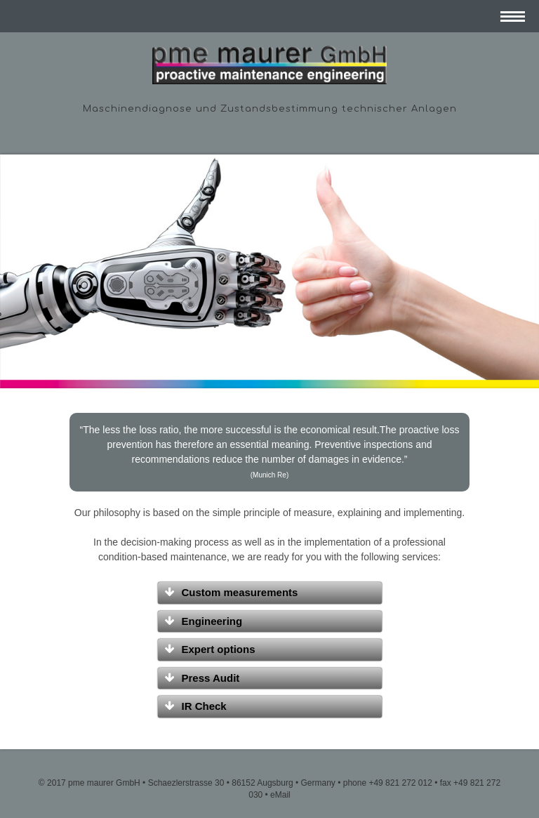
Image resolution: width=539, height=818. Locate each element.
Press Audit (211, 678)
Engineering (212, 621)
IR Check (204, 706)
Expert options (218, 649)
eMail (280, 795)
